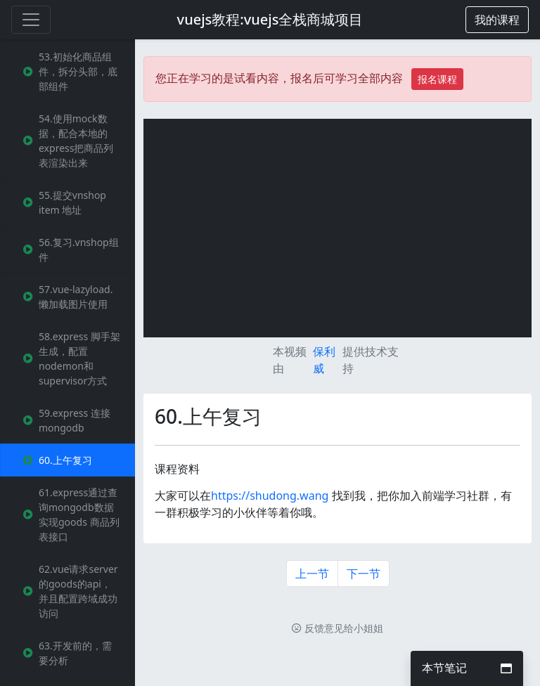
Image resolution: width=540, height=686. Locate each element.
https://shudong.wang (269, 495)
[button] (497, 19)
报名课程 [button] (437, 79)
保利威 (324, 360)
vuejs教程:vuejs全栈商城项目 (270, 19)
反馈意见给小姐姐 (337, 628)
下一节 (363, 573)
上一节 (312, 573)
